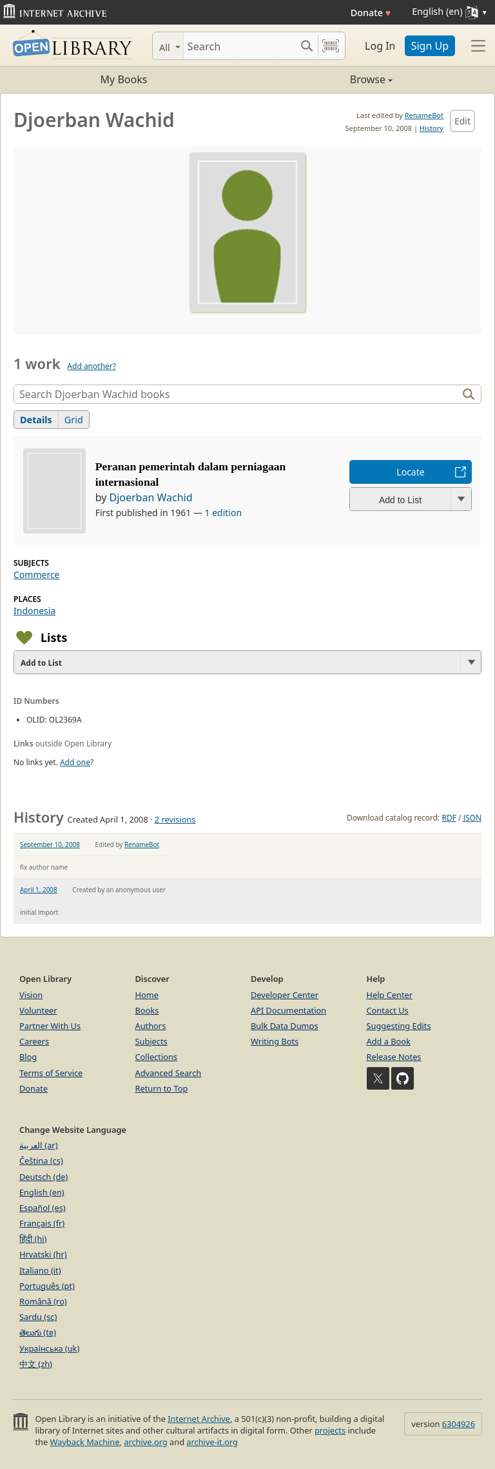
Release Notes (394, 1057)
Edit (462, 121)
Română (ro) (43, 1301)
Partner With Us (50, 1026)
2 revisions (175, 819)
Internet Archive (199, 1418)
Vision (31, 995)
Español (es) (42, 1208)
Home (147, 995)
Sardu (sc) (38, 1317)
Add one (75, 762)
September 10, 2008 (50, 844)
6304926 (458, 1424)
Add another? (91, 366)
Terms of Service (50, 1073)
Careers (34, 1041)
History (431, 128)
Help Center (390, 995)
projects (330, 1430)
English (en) (41, 1192)
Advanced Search (168, 1073)
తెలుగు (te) (37, 1332)
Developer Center (284, 995)
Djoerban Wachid (150, 497)
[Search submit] (306, 45)
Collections (156, 1057)
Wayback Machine (85, 1442)
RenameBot (424, 115)
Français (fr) (41, 1223)
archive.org (145, 1442)
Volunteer (38, 1010)
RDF (449, 817)
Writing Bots (274, 1041)
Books (147, 1010)
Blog (28, 1057)
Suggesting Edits (399, 1026)
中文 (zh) (35, 1364)
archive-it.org (212, 1442)
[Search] (239, 45)
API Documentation (288, 1010)
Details (36, 420)
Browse (320, 79)
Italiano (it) (40, 1270)
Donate (371, 12)
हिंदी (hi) (32, 1238)
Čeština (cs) (41, 1160)
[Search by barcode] (331, 45)
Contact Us (388, 1010)
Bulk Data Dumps (284, 1026)
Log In (380, 46)
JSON (472, 817)
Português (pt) (47, 1286)
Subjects (151, 1041)
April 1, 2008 (38, 889)
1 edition (223, 512)
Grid (73, 420)
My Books (124, 79)
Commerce (37, 574)
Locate (410, 472)
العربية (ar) (38, 1145)
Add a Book (389, 1041)
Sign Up (430, 46)
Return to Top (161, 1088)
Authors (150, 1026)
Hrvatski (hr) (43, 1254)
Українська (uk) (49, 1348)
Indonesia (34, 611)
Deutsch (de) (43, 1177)
